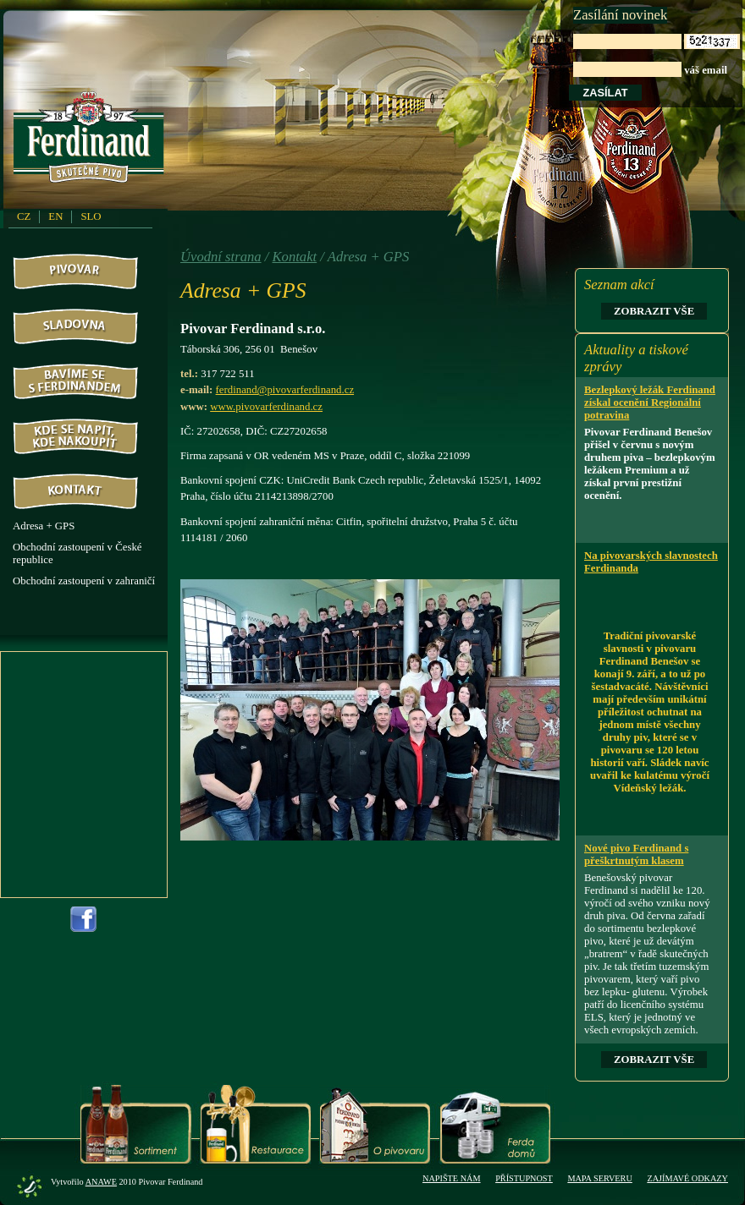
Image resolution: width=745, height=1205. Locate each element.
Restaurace (255, 1124)
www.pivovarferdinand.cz (266, 407)
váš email (656, 55)
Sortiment (135, 1124)
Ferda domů (494, 1124)
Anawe (101, 1181)
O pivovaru (374, 1124)
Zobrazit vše (654, 311)
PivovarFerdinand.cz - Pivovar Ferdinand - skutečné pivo (91, 143)
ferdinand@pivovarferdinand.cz (285, 390)
